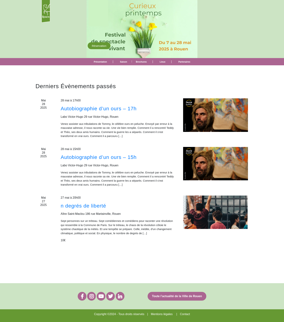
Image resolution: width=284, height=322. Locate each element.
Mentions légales (162, 314)
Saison (123, 62)
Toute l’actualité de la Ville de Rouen (177, 296)
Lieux (162, 62)
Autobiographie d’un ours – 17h (99, 108)
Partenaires (184, 62)
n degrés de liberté (83, 206)
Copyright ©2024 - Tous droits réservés (119, 314)
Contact (185, 314)
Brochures (141, 62)
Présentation (100, 62)
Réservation (99, 45)
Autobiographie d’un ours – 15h (99, 157)
